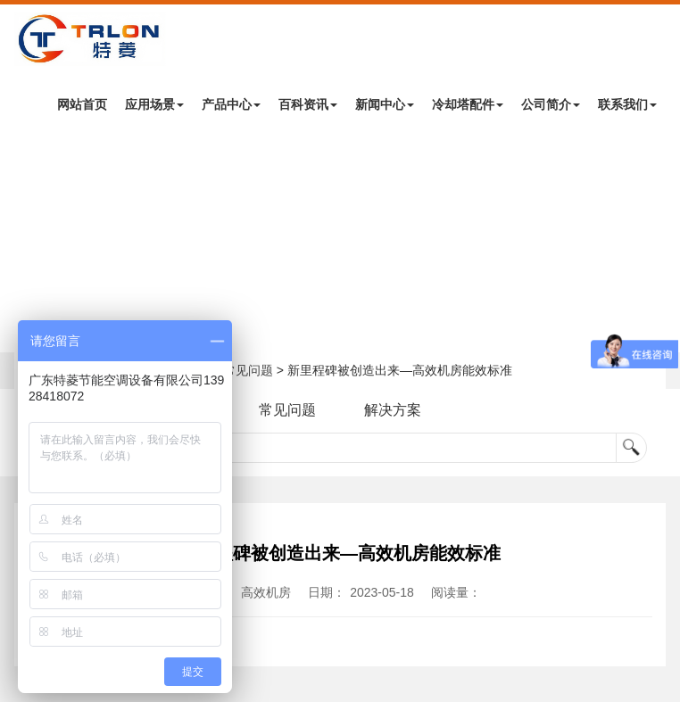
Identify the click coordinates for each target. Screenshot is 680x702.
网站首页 (82, 104)
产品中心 (231, 104)
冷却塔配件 (467, 104)
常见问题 (248, 370)
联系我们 (627, 104)
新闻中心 (384, 104)
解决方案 (392, 409)
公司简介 (550, 104)
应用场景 (154, 104)
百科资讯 (307, 104)
